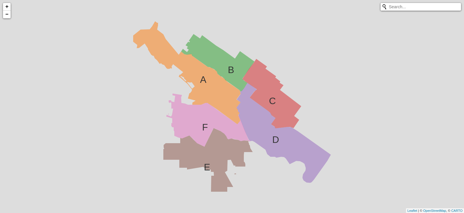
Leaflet (412, 210)
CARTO (457, 210)
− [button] (7, 14)
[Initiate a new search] (384, 7)
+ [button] (7, 6)
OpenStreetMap (434, 210)
